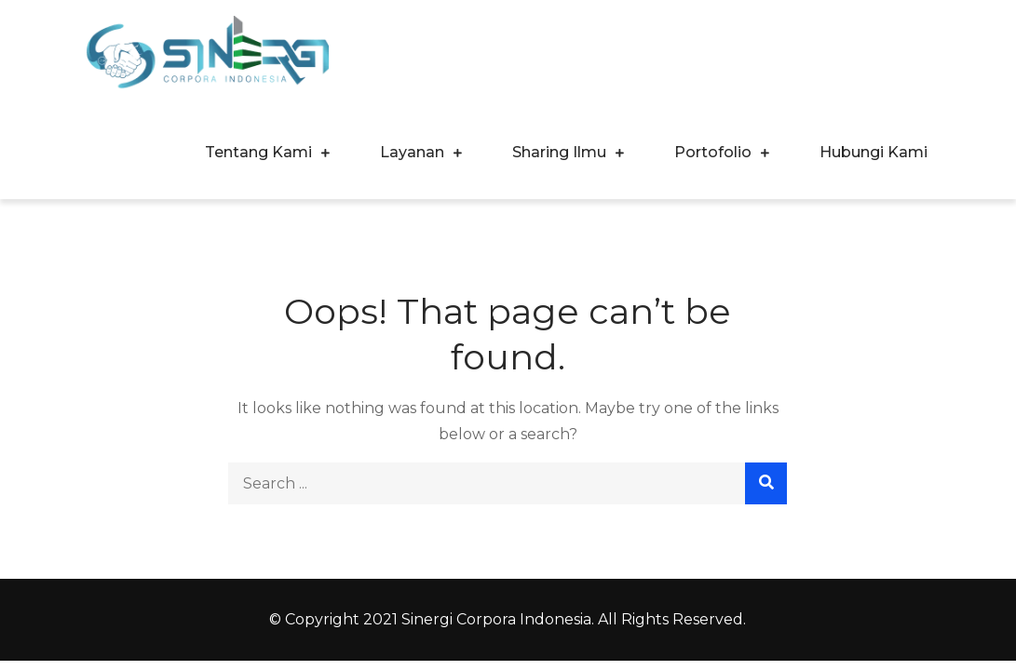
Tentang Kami (258, 152)
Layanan (412, 152)
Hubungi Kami (874, 152)
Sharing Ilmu (559, 152)
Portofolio (713, 152)
